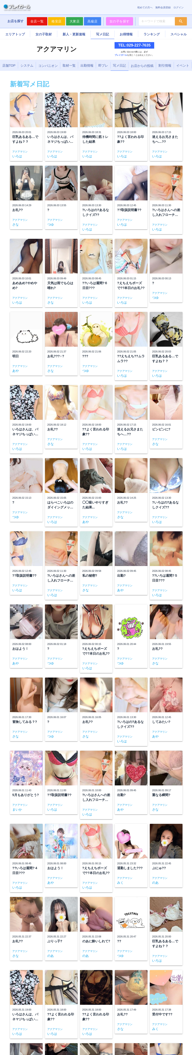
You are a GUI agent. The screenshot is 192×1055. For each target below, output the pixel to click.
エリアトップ (15, 34)
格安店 (56, 21)
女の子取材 (43, 34)
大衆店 (75, 21)
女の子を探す (119, 21)
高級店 (92, 21)
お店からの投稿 (142, 66)
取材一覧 (69, 65)
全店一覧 (37, 21)
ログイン (178, 7)
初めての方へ (145, 7)
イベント (182, 65)
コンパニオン (48, 66)
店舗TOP (9, 65)
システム (26, 65)
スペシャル (178, 34)
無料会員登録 (163, 7)
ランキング (152, 34)
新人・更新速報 (74, 34)
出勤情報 (86, 65)
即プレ (103, 65)
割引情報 (164, 65)
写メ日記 (102, 34)
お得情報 (126, 34)
